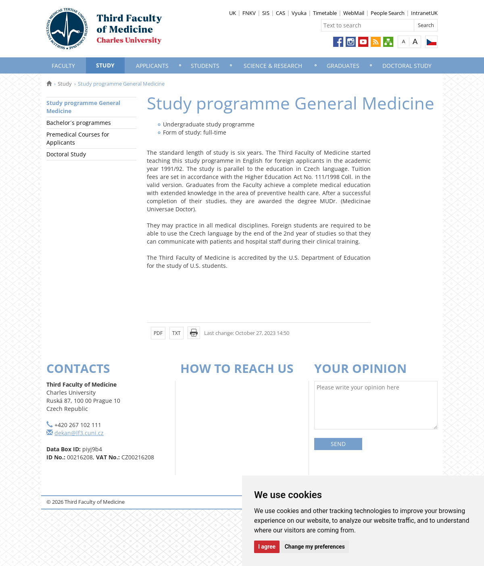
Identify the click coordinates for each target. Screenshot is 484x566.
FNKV (249, 13)
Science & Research (273, 65)
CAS (280, 13)
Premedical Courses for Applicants (77, 138)
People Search (388, 13)
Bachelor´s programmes (78, 122)
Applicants (152, 65)
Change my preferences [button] (315, 546)
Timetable (325, 13)
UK (232, 13)
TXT (176, 333)
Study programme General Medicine (83, 107)
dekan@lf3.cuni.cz (79, 433)
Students (205, 65)
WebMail (353, 13)
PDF (158, 333)
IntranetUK (424, 13)
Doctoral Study (407, 65)
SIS (265, 13)
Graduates (343, 65)
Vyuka (299, 13)
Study (105, 65)
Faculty (63, 65)
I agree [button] (266, 546)
